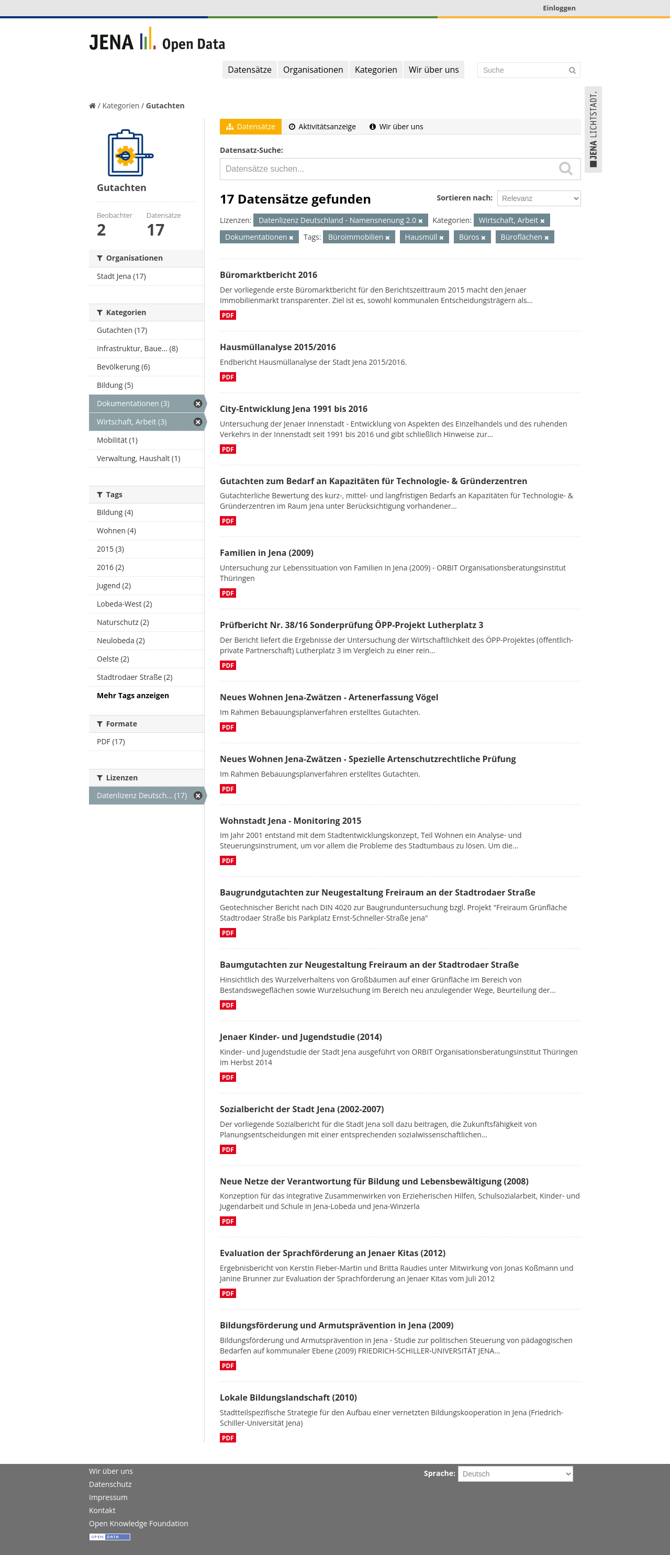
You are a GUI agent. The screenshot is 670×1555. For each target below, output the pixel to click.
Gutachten (165, 105)
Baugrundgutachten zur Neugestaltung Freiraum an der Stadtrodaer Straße (377, 892)
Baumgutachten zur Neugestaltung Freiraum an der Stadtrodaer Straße (369, 964)
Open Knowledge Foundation (138, 1523)
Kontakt (102, 1510)
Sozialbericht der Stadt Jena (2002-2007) (302, 1109)
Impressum (108, 1497)
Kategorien (376, 69)
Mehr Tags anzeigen (133, 695)
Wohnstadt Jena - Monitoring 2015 (290, 820)
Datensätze (250, 69)
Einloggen (559, 8)
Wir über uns (434, 69)
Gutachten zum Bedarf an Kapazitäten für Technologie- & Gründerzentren (373, 481)
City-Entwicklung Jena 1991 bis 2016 (293, 409)
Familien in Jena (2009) (267, 552)
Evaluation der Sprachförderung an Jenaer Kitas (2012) (332, 1253)
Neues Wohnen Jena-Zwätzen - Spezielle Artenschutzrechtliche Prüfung (368, 759)
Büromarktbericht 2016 (268, 275)
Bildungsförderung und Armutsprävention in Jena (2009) (336, 1325)
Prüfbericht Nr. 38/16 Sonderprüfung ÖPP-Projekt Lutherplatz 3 (351, 625)
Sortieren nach (463, 198)
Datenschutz (110, 1484)
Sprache (438, 1473)
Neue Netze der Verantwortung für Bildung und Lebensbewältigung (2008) (374, 1181)
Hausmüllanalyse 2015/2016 (278, 347)
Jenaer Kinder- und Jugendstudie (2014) (301, 1037)
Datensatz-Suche (250, 150)
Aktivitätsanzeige (322, 126)
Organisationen (313, 69)
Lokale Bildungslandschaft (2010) (288, 1397)
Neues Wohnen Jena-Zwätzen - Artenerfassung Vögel (329, 697)
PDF (228, 315)
